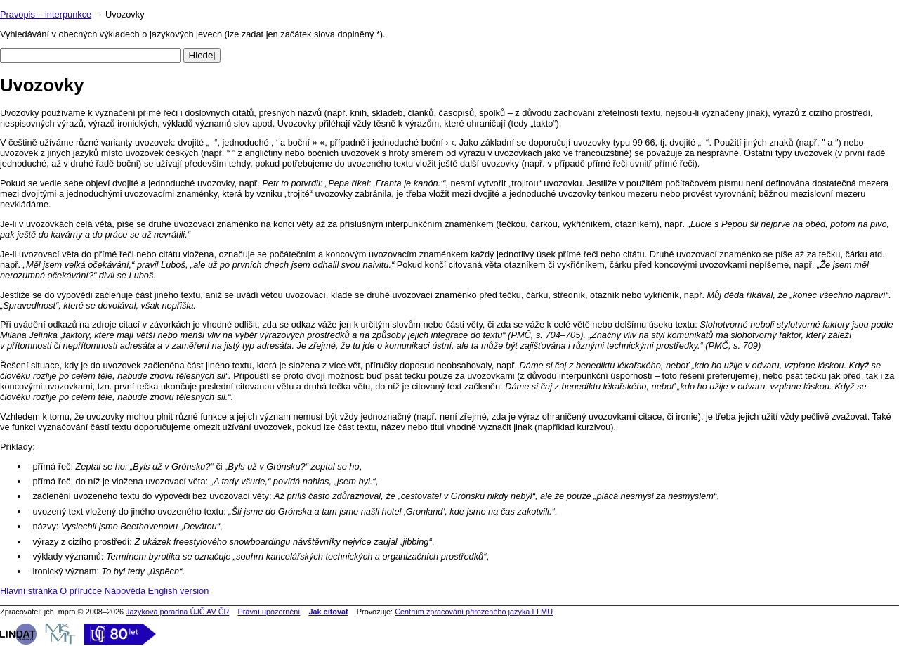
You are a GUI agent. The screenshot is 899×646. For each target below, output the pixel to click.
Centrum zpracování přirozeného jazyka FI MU (474, 611)
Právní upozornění (268, 611)
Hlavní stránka (29, 591)
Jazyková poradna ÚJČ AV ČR (177, 611)
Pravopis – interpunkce (45, 14)
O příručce (81, 591)
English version (178, 591)
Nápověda (125, 591)
